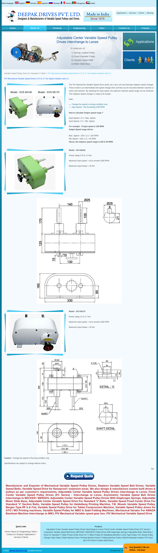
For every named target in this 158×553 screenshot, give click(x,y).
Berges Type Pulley (53, 538)
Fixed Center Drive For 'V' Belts (81, 535)
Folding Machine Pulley (111, 538)
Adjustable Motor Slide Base (140, 532)
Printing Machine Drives (90, 538)
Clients (141, 13)
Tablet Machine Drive (70, 538)
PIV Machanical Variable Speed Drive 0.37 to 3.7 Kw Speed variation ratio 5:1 (79, 73)
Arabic (92, 3)
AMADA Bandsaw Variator (133, 538)
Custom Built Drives (105, 540)
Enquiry (20, 534)
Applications (122, 13)
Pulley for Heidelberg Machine (107, 535)
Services (132, 13)
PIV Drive (92, 540)
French (68, 3)
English (22, 3)
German (33, 3)
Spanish (45, 3)
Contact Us (11, 534)
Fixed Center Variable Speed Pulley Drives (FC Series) (127, 529)
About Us (15, 532)
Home (7, 532)
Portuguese (80, 3)
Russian (57, 3)
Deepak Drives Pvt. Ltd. (18, 550)
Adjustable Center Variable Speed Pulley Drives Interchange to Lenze (74, 529)
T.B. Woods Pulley (145, 535)
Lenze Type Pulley (129, 535)
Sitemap (150, 13)
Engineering (25, 532)
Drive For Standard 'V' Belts (55, 535)
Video (33, 532)
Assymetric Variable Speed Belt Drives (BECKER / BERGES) (69, 532)
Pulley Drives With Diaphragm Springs (111, 532)
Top (152, 469)
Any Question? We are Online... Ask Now (139, 548)
